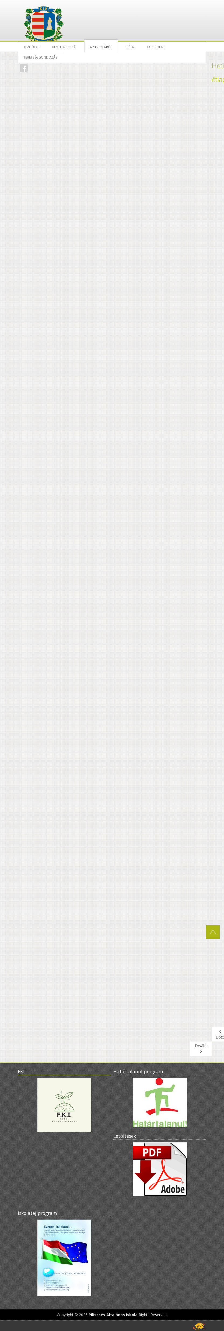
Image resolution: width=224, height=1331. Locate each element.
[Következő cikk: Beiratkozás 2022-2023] (201, 1048)
